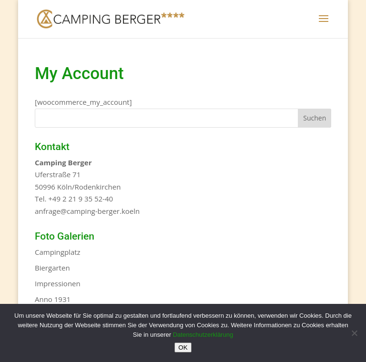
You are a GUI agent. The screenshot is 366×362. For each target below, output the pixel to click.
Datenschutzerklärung (203, 334)
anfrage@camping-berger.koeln (87, 211)
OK (182, 347)
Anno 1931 (53, 299)
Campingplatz (58, 252)
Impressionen (58, 283)
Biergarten (52, 267)
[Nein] (354, 333)
